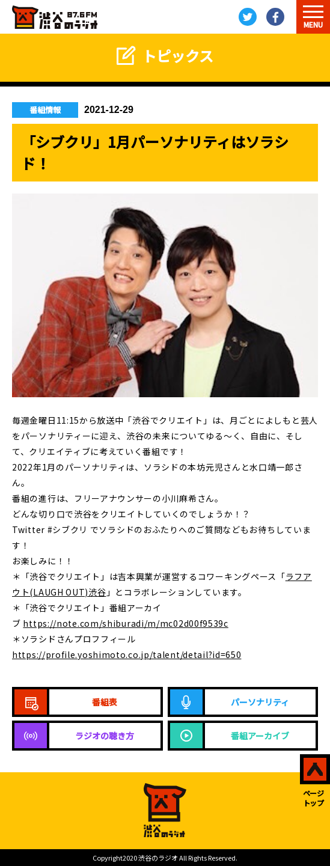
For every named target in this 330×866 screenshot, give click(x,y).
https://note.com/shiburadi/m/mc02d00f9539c (125, 623)
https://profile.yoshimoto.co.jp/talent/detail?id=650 (126, 654)
